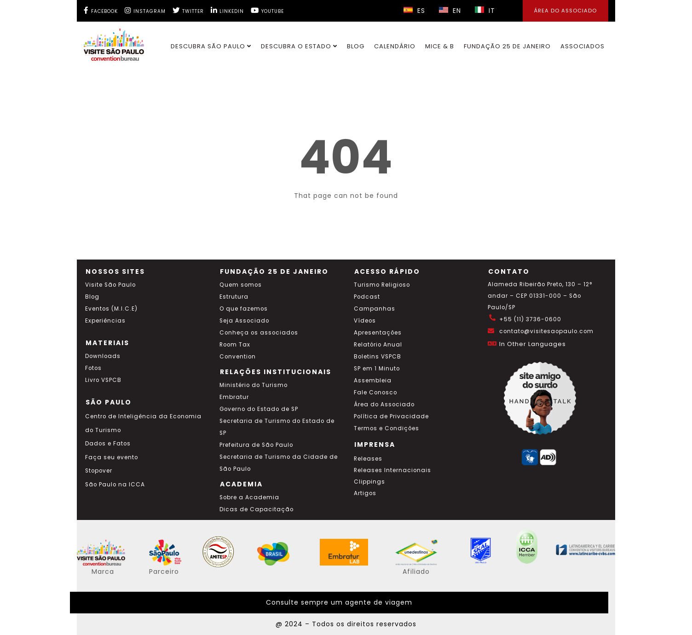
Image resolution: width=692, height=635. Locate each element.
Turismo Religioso (382, 285)
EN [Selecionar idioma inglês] (450, 10)
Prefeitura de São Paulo (256, 445)
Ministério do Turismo (253, 385)
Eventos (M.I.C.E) (111, 308)
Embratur (234, 397)
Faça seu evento (111, 457)
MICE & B (439, 46)
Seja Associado (244, 320)
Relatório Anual (378, 344)
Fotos (93, 368)
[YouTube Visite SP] (267, 10)
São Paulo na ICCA (115, 484)
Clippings (369, 481)
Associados (582, 46)
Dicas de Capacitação (256, 509)
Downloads (103, 356)
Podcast (367, 296)
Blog (355, 46)
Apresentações (378, 332)
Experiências (105, 320)
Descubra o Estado (299, 46)
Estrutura (233, 296)
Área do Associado (384, 404)
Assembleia (373, 380)
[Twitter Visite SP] (188, 10)
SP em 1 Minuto (377, 368)
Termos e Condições (386, 428)
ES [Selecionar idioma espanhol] (414, 10)
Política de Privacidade (391, 416)
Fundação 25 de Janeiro (507, 46)
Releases (368, 458)
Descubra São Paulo (211, 46)
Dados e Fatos (108, 443)
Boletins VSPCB (377, 356)
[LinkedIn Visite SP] (227, 10)
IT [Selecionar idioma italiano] (485, 10)
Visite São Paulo (110, 285)
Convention (237, 356)
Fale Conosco (375, 392)
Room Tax (234, 344)
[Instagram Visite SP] (145, 10)
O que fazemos (243, 308)
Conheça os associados (258, 332)
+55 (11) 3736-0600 (530, 319)
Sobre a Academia (249, 497)
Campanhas (374, 308)
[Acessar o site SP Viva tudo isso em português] (171, 563)
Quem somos (240, 285)
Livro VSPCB (103, 380)
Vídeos (365, 320)
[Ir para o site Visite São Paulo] (108, 42)
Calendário (394, 46)
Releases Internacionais (392, 470)
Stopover (98, 470)
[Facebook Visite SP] (101, 10)
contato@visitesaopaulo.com (546, 331)
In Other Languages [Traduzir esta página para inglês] (532, 344)
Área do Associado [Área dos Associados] (565, 10)
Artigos (365, 493)
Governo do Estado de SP (258, 409)
